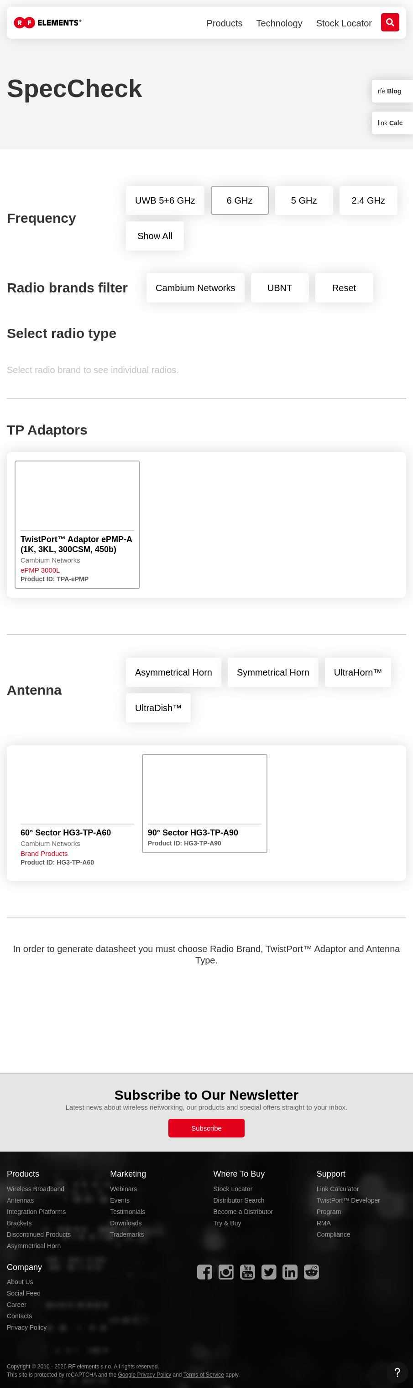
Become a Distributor (243, 1211)
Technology (279, 23)
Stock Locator (344, 23)
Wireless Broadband (35, 1189)
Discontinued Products (39, 1234)
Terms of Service (203, 1375)
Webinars (123, 1189)
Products (225, 23)
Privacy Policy (27, 1327)
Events (120, 1200)
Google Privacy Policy (144, 1375)
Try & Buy (227, 1223)
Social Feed (24, 1293)
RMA (324, 1223)
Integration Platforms (36, 1211)
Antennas (20, 1200)
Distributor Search (239, 1200)
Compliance (333, 1234)
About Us (20, 1282)
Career (16, 1304)
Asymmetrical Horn (34, 1246)
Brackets (19, 1223)
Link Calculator (338, 1189)
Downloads (125, 1223)
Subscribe (206, 1128)
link (390, 123)
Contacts (19, 1316)
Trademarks (127, 1234)
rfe (389, 91)
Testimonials (127, 1211)
